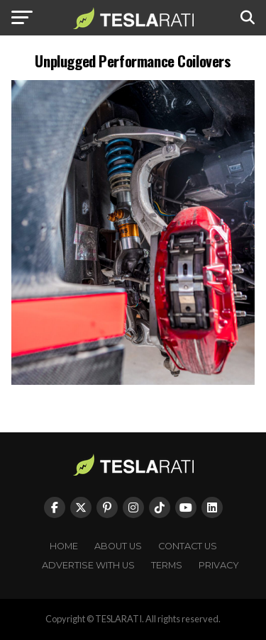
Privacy (219, 565)
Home (64, 546)
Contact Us (187, 546)
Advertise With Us (88, 565)
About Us (118, 546)
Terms (166, 565)
